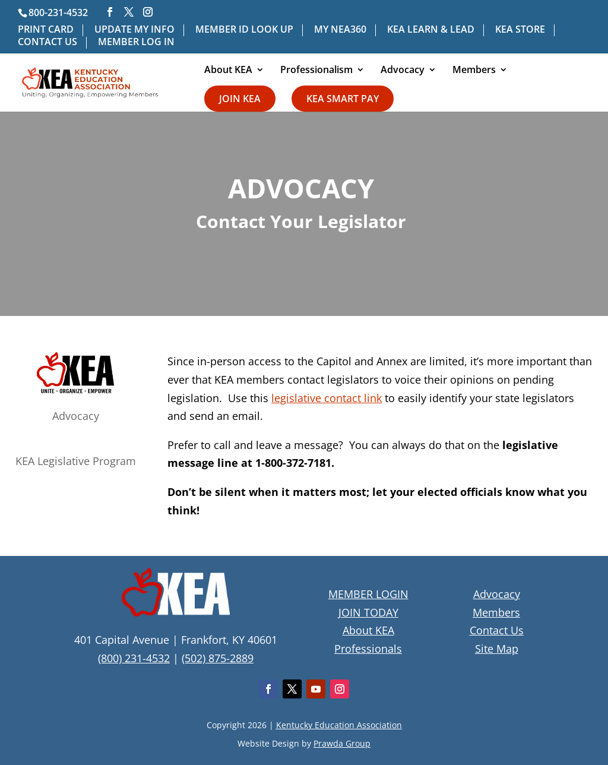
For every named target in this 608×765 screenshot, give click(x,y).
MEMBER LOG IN (136, 42)
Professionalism (316, 70)
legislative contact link (326, 398)
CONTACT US (47, 42)
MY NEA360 (340, 30)
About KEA (228, 70)
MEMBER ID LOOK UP (244, 30)
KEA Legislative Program (75, 461)
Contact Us (497, 630)
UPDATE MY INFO (134, 30)
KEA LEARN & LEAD (430, 30)
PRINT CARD (46, 30)
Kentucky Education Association (339, 725)
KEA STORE (520, 30)
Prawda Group (342, 743)
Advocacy (403, 70)
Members (474, 70)
